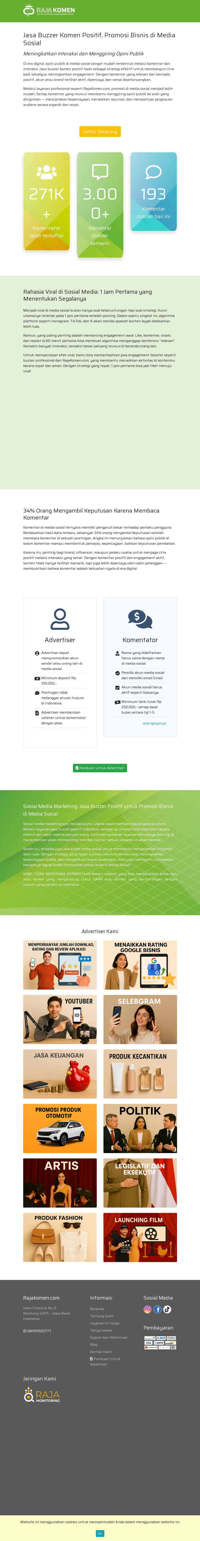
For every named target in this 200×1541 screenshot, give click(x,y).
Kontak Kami (100, 1352)
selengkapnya (154, 723)
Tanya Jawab (101, 1330)
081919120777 (37, 1331)
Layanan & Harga (104, 1323)
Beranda (97, 1309)
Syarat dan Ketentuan (109, 1337)
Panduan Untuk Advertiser (100, 768)
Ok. (100, 1533)
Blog (93, 1344)
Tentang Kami (101, 1316)
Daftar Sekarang (100, 131)
